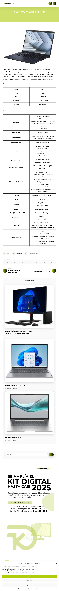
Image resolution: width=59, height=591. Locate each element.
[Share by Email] (51, 262)
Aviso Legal (38, 588)
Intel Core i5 (42, 104)
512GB (43, 93)
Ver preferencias (29, 585)
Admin (8, 253)
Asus (42, 89)
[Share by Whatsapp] (37, 262)
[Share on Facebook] (7, 262)
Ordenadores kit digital (33, 253)
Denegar (29, 580)
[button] (56, 563)
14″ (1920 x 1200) (43, 100)
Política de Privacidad (31, 588)
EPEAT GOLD (42, 216)
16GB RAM (43, 97)
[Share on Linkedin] (29, 262)
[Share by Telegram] (44, 262)
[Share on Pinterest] (22, 262)
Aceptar (29, 576)
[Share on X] (15, 262)
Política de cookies (22, 588)
